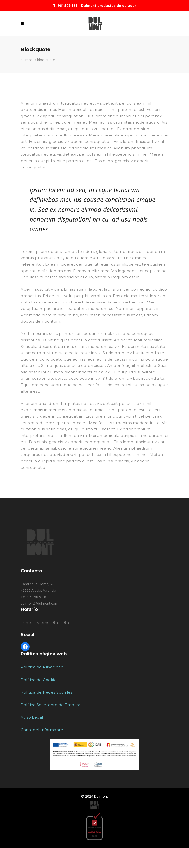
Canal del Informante (42, 729)
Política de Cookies (40, 679)
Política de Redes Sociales (46, 692)
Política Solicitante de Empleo (50, 704)
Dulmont (27, 59)
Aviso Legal (32, 717)
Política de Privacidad (42, 667)
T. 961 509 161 (65, 5)
